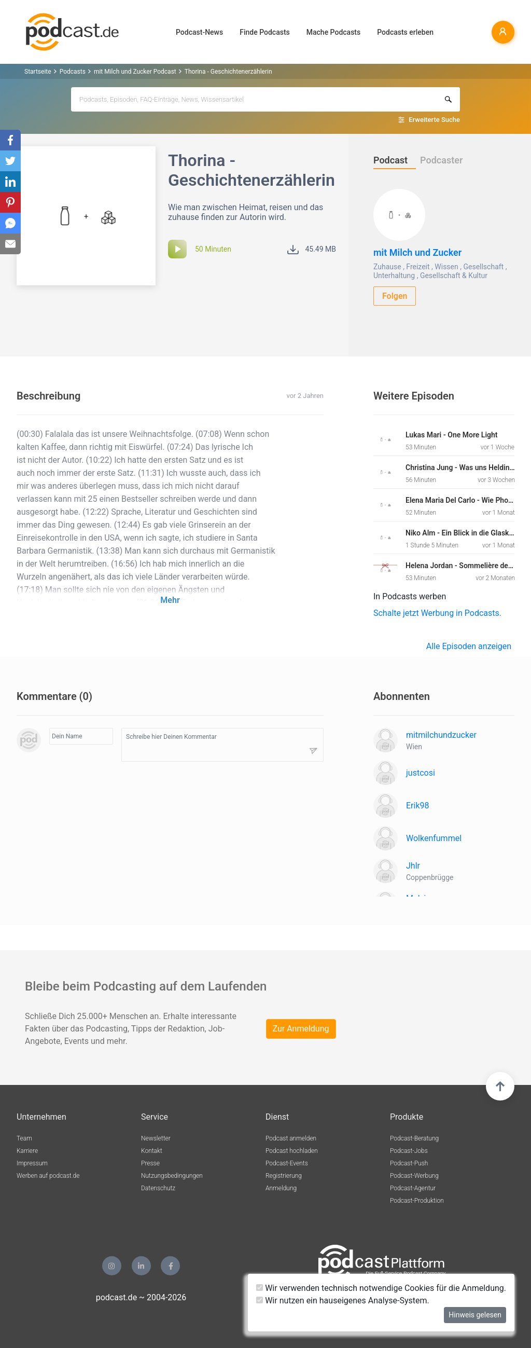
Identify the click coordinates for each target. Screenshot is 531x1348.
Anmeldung (281, 1188)
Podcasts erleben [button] (405, 32)
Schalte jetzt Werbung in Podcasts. (437, 613)
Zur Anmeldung (301, 1029)
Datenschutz (158, 1188)
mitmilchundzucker (441, 735)
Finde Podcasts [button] (265, 32)
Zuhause (387, 267)
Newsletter (156, 1138)
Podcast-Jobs (409, 1150)
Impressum (32, 1163)
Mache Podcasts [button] (333, 32)
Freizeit (417, 267)
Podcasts (73, 71)
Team (24, 1138)
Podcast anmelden (291, 1138)
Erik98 (417, 805)
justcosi (420, 773)
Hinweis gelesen (475, 1315)
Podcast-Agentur (413, 1188)
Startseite (37, 71)
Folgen (395, 296)
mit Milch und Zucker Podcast (135, 71)
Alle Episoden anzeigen (468, 646)
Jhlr (413, 866)
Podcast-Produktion (417, 1200)
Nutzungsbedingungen (172, 1175)
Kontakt (151, 1150)
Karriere (27, 1150)
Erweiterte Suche (434, 119)
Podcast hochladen (292, 1150)
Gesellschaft (483, 267)
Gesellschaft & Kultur (453, 275)
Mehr (169, 600)
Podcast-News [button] (199, 32)
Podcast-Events (287, 1163)
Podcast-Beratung (414, 1138)
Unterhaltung (394, 275)
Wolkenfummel (434, 838)
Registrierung (284, 1175)
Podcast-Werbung (414, 1175)
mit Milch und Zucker (417, 252)
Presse (150, 1163)
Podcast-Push (409, 1163)
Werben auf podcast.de (48, 1175)
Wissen (446, 267)
